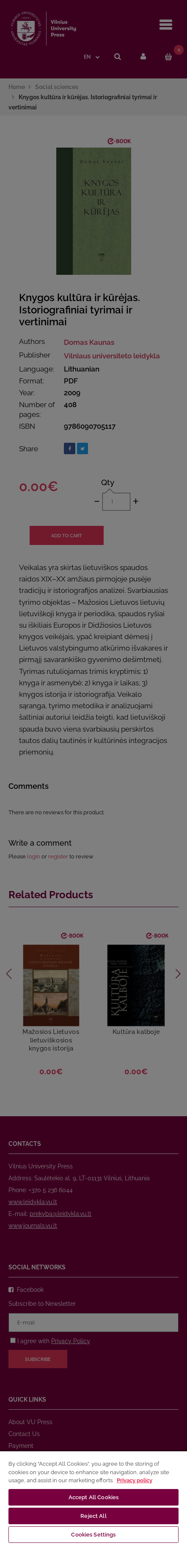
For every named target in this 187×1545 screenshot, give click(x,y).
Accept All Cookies (93, 1497)
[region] (93, 1497)
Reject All (93, 1516)
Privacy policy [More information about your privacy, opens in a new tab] (134, 1480)
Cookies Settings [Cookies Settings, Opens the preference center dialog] (93, 1534)
